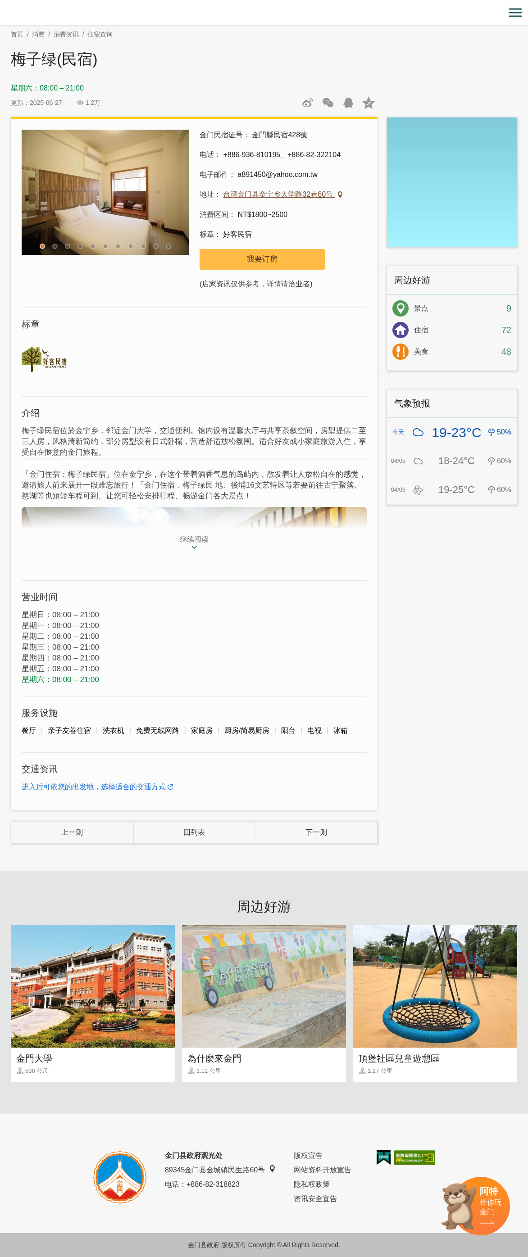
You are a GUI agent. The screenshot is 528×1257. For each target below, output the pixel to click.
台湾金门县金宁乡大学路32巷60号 (279, 194)
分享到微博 (308, 103)
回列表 (194, 832)
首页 (17, 34)
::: (3, 5)
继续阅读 (194, 539)
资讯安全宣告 (315, 1199)
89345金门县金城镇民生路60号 (220, 1169)
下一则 (316, 832)
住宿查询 (100, 34)
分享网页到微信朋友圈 (328, 103)
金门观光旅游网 (264, 13)
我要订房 (262, 259)
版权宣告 (308, 1155)
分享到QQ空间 (369, 103)
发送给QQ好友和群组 (348, 103)
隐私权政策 (312, 1184)
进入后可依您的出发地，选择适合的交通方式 (94, 787)
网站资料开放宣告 (322, 1170)
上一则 (72, 832)
